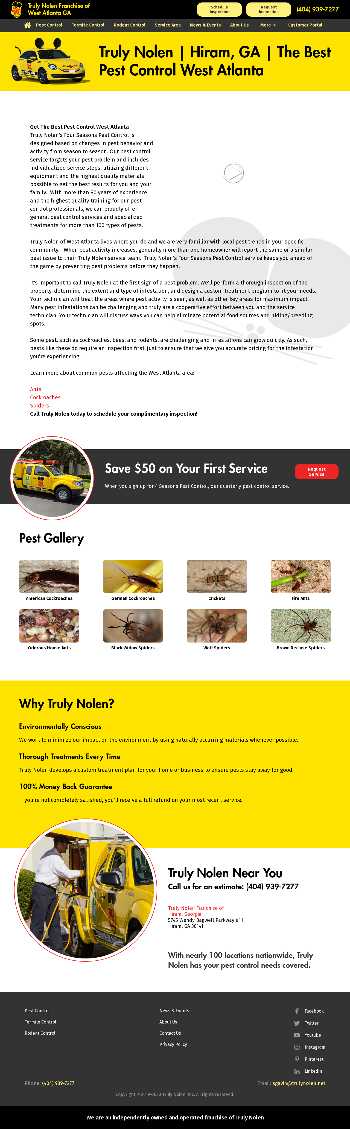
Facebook (314, 1011)
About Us (168, 1022)
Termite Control (40, 1022)
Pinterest (314, 1059)
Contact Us (170, 1033)
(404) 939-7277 (318, 10)
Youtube (313, 1035)
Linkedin (313, 1071)
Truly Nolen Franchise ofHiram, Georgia (196, 911)
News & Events (174, 1010)
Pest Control (37, 1010)
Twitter (312, 1023)
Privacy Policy (173, 1044)
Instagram (315, 1047)
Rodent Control (40, 1033)
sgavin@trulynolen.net (299, 1083)
